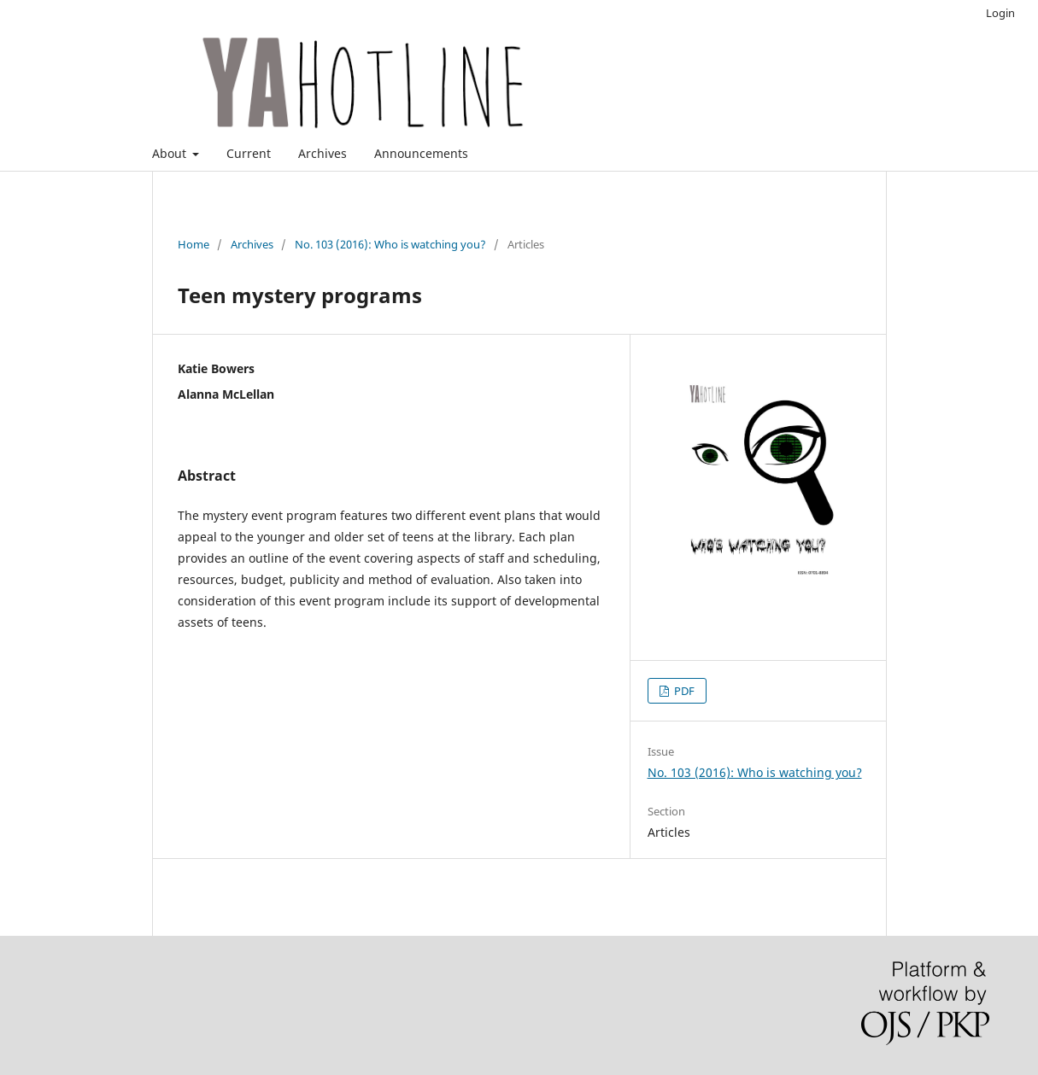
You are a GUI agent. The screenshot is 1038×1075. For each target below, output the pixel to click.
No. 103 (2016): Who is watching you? (390, 244)
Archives (322, 153)
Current (248, 153)
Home (193, 244)
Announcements (421, 153)
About (171, 153)
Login (1000, 12)
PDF (683, 690)
